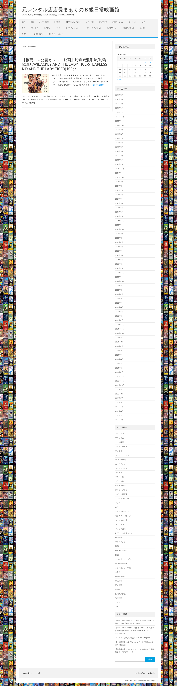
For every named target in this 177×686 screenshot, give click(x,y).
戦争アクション (112, 28)
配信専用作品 (38, 34)
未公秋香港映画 (121, 563)
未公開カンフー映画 (123, 568)
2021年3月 (119, 363)
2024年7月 (119, 190)
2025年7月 (119, 138)
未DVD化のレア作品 (73, 22)
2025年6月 (119, 143)
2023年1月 (119, 268)
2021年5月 (119, 355)
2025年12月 (119, 117)
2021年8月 (119, 342)
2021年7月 (119, 346)
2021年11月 (119, 329)
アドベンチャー (121, 446)
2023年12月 (119, 220)
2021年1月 (119, 372)
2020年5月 (119, 407)
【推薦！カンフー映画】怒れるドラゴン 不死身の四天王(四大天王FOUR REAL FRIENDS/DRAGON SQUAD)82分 (134, 630)
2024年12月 (119, 169)
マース (102, 99)
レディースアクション (94, 28)
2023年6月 (119, 247)
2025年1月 (119, 164)
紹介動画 (118, 585)
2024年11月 (119, 173)
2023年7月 (119, 242)
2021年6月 (119, 350)
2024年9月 (119, 182)
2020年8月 (119, 394)
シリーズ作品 (120, 485)
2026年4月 (119, 99)
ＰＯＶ (24, 34)
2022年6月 (119, 298)
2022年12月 (119, 272)
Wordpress (153, 680)
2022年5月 (119, 303)
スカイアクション (122, 490)
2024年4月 (119, 203)
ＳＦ (23, 28)
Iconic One (128, 680)
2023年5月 (119, 251)
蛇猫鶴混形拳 (30, 103)
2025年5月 (119, 147)
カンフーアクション (59, 96)
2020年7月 (119, 398)
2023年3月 (119, 260)
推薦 (32, 22)
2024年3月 (119, 208)
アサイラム (119, 438)
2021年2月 (119, 368)
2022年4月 (119, 307)
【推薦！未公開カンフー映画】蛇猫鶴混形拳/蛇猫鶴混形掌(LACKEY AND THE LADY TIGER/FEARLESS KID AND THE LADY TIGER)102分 (64, 64)
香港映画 (57, 22)
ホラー (144, 22)
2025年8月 (119, 134)
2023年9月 (119, 234)
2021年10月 (119, 333)
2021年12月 (119, 324)
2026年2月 (119, 108)
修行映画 (118, 537)
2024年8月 (119, 186)
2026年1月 (119, 112)
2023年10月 (119, 229)
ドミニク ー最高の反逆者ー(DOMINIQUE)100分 (133, 638)
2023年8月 (119, 238)
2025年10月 (119, 125)
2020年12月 (119, 376)
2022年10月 (119, 281)
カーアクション (121, 464)
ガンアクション (121, 468)
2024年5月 (119, 199)
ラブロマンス (120, 524)
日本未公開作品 (121, 550)
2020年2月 (119, 420)
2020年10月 (119, 385)
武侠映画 (118, 581)
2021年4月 (119, 359)
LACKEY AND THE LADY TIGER (73, 99)
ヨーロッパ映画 (121, 520)
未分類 (117, 572)
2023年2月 (119, 264)
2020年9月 (119, 389)
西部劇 (142, 28)
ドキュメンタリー (122, 498)
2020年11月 (119, 381)
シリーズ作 (90, 22)
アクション (133, 22)
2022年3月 (119, 312)
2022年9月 (119, 285)
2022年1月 (119, 320)
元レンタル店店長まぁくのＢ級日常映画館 (70, 9)
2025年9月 (119, 130)
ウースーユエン (93, 99)
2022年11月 (119, 277)
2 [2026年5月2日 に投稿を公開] (145, 62)
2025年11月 (119, 121)
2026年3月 (119, 104)
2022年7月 (119, 294)
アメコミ (118, 451)
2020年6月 (119, 402)
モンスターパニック (56, 34)
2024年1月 (119, 216)
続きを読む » (98, 85)
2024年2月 (119, 212)
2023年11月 (119, 225)
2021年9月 (119, 337)
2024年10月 (119, 177)
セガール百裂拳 (121, 494)
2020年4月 (119, 411)
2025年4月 (119, 151)
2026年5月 (119, 95)
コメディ (47, 28)
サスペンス (34, 28)
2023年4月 (119, 255)
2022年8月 (119, 290)
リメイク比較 (120, 529)
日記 (23, 22)
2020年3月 (119, 415)
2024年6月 (119, 195)
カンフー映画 (44, 22)
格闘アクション (118, 22)
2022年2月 (119, 316)
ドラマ (58, 28)
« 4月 (119, 80)
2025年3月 (119, 156)
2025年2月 (119, 160)
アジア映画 (103, 22)
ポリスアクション (72, 28)
